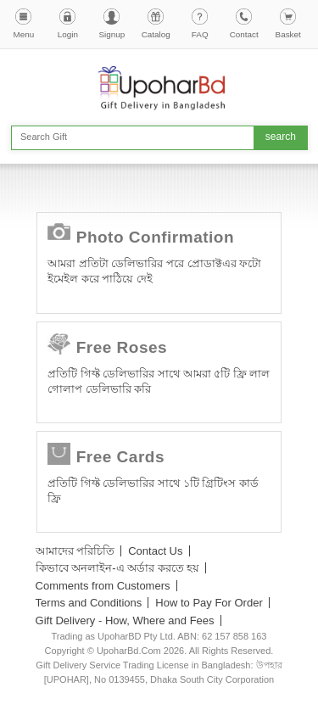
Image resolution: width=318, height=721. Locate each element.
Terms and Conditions (89, 602)
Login (68, 34)
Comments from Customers (103, 585)
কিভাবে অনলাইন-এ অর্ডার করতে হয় (118, 568)
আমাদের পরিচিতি (75, 551)
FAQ (200, 34)
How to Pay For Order (208, 602)
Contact (244, 34)
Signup (111, 34)
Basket (288, 34)
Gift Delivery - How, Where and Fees (125, 620)
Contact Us (155, 551)
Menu (24, 34)
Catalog (156, 34)
